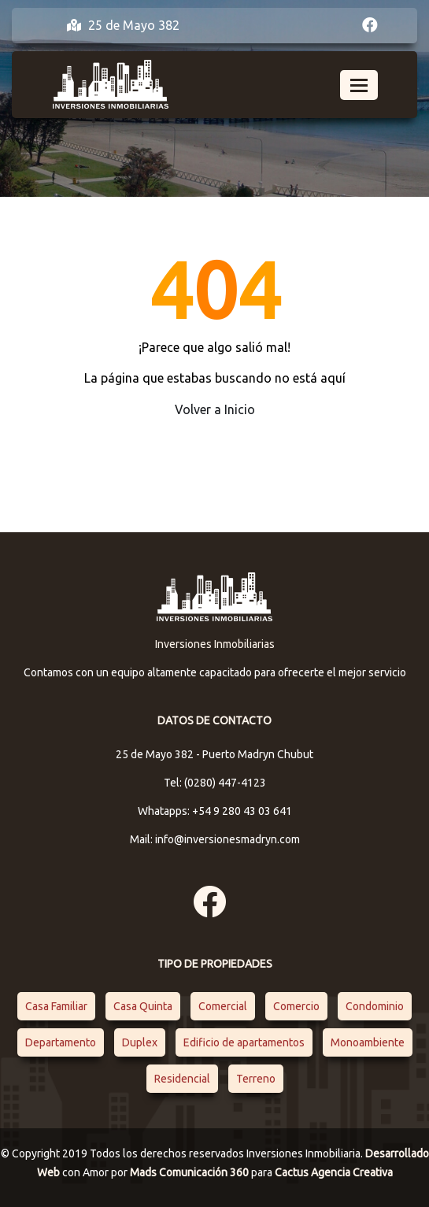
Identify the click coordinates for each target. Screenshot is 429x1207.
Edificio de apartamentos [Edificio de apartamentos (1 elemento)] (244, 1042)
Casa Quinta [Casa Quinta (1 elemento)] (142, 1006)
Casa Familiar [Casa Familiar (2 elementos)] (56, 1006)
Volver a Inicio (215, 409)
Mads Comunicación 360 (190, 1172)
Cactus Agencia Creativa (334, 1172)
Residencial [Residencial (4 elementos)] (182, 1078)
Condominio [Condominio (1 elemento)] (375, 1006)
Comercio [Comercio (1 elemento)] (296, 1006)
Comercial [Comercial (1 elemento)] (222, 1006)
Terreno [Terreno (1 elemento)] (256, 1078)
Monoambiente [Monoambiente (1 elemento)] (368, 1042)
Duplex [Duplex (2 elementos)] (139, 1042)
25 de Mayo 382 (123, 25)
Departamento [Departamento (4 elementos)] (60, 1042)
